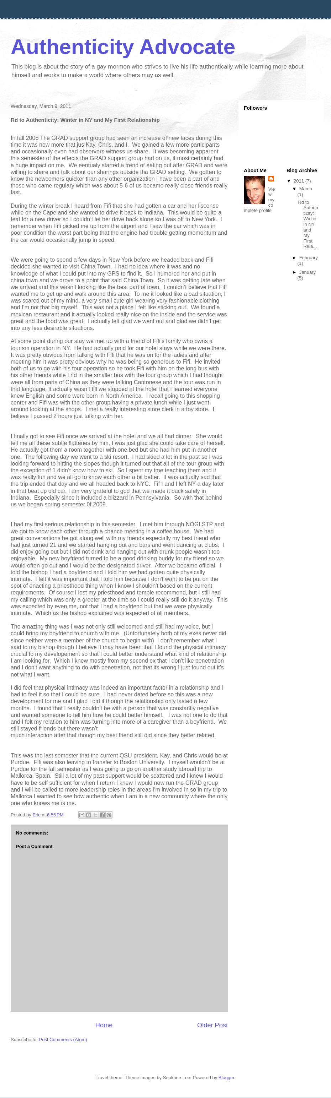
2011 (299, 181)
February (308, 257)
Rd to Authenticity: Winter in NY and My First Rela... (308, 224)
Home (104, 1025)
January (307, 272)
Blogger (226, 1077)
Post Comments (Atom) (63, 1039)
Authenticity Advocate (123, 47)
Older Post (212, 1025)
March (305, 188)
